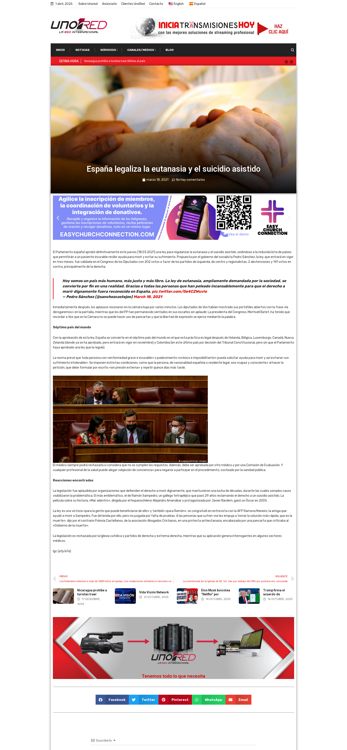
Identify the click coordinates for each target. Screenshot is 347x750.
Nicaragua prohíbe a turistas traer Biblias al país (114, 61)
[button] (286, 62)
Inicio (60, 50)
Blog (170, 50)
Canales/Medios (140, 50)
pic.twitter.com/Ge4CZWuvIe (179, 291)
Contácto (156, 4)
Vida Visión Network (154, 592)
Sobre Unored (88, 4)
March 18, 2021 (148, 296)
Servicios (108, 50)
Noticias (82, 50)
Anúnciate (109, 4)
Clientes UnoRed (133, 4)
